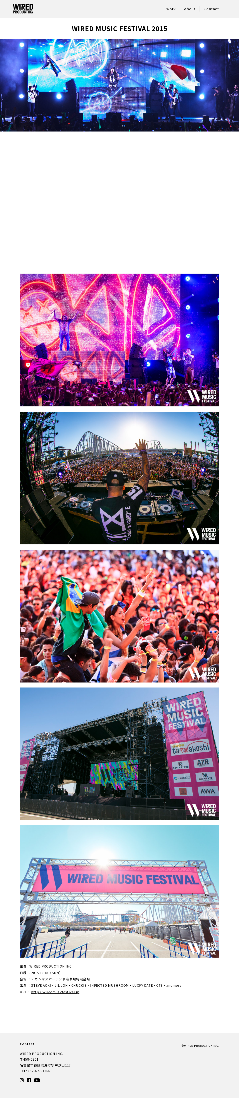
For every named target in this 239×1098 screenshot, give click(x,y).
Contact (211, 8)
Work (171, 8)
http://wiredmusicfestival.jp (55, 992)
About (190, 8)
